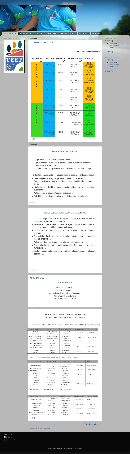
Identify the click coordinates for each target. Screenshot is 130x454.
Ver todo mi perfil (9, 440)
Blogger (79, 448)
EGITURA (38, 33)
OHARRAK (96, 33)
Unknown (9, 437)
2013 (109, 52)
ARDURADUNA (25, 33)
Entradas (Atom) (44, 429)
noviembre (112, 43)
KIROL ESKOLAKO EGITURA (65, 152)
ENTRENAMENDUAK (68, 33)
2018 (109, 41)
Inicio (56, 424)
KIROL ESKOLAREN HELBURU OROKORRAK (65, 213)
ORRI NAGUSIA (10, 33)
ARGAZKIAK (84, 33)
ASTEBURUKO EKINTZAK (41, 42)
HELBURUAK (51, 33)
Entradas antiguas (92, 424)
